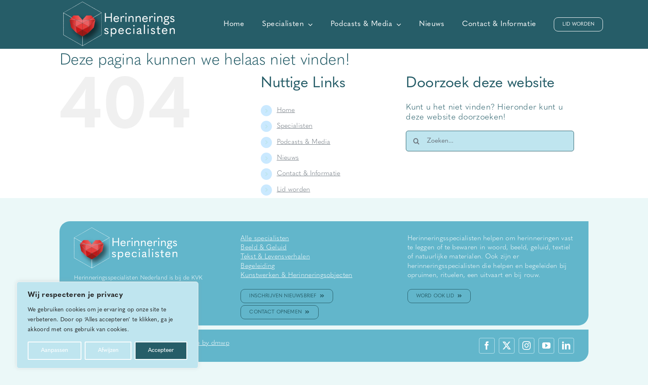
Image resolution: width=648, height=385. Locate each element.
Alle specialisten (265, 238)
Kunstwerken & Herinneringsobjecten (296, 275)
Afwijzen (108, 350)
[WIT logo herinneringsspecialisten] (119, 6)
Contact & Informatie (309, 173)
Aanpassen (54, 350)
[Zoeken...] (490, 141)
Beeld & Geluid (263, 247)
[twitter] (507, 346)
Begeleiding (258, 266)
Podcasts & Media (304, 142)
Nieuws (288, 158)
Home (286, 110)
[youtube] (546, 346)
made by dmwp (206, 343)
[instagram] (526, 346)
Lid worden (293, 190)
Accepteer (161, 350)
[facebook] (487, 346)
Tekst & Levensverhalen (275, 256)
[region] (107, 325)
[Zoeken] (416, 141)
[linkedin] (566, 346)
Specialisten (295, 126)
